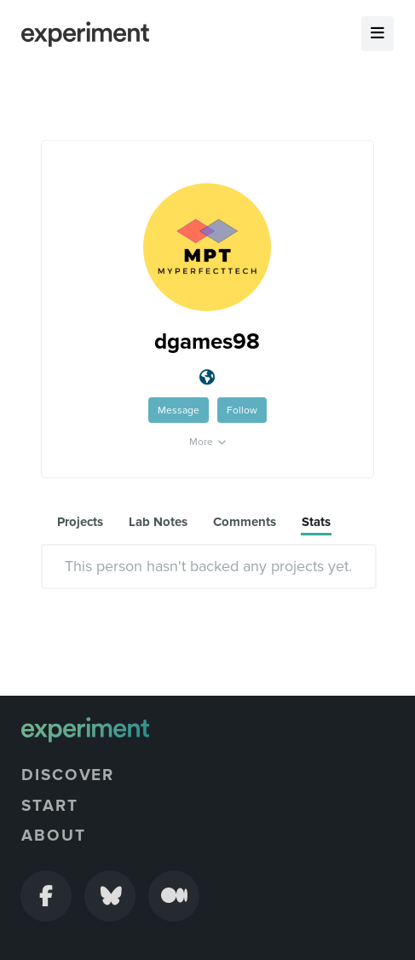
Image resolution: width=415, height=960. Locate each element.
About (53, 835)
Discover (67, 775)
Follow (242, 410)
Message (178, 410)
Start (49, 805)
